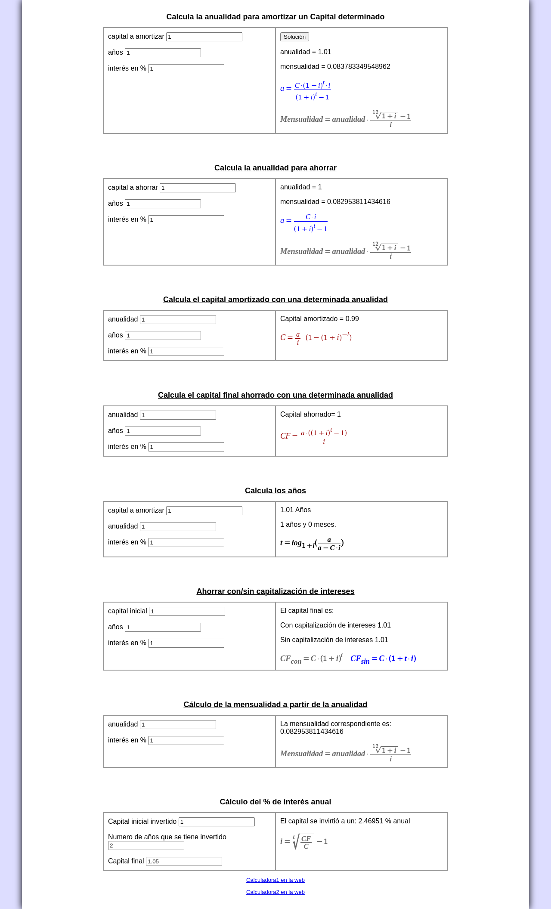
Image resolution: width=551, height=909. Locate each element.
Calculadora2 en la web (275, 892)
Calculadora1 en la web (275, 880)
